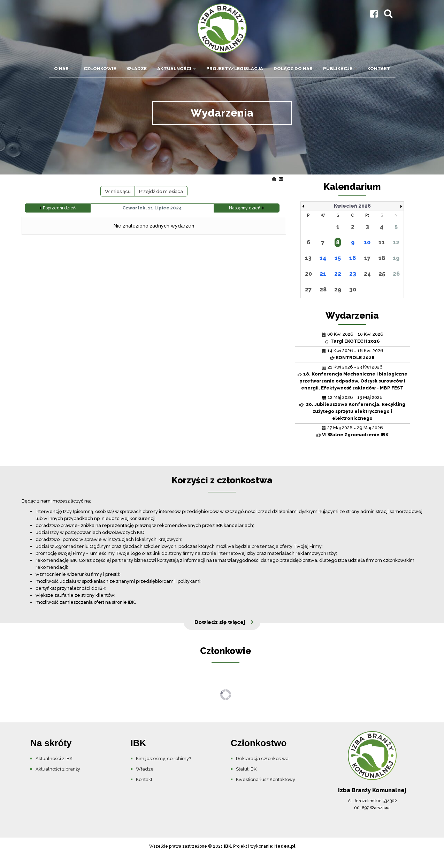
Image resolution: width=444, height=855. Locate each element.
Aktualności (176, 68)
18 (381, 258)
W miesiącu (118, 191)
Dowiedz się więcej (219, 622)
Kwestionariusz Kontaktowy (265, 779)
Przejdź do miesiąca (161, 191)
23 (352, 273)
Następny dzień (244, 208)
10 (367, 242)
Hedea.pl (284, 846)
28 (323, 289)
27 (308, 289)
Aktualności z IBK (54, 758)
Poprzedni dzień (59, 208)
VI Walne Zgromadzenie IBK (355, 434)
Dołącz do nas (293, 68)
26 (396, 273)
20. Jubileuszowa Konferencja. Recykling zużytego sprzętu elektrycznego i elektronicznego (355, 411)
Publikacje (340, 68)
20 (308, 273)
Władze (137, 68)
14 (323, 258)
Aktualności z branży (58, 769)
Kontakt (378, 68)
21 (323, 273)
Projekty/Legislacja (234, 68)
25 (381, 273)
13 (308, 258)
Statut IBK (246, 769)
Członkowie (100, 68)
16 (352, 258)
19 (396, 258)
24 (367, 273)
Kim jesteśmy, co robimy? (163, 758)
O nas (63, 68)
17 (367, 258)
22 (337, 273)
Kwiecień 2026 (352, 206)
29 (337, 289)
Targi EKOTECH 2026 (355, 341)
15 (338, 258)
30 (352, 289)
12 (396, 242)
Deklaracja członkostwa (262, 758)
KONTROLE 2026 (355, 357)
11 (381, 242)
